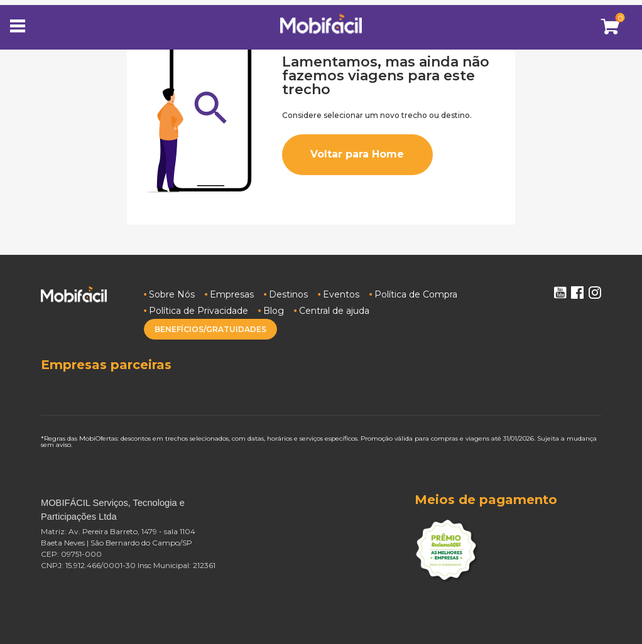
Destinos (288, 294)
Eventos (341, 294)
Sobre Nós (172, 294)
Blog (273, 310)
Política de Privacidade (198, 310)
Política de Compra (415, 294)
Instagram (595, 292)
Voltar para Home (357, 154)
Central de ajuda (334, 310)
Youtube (559, 292)
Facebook (577, 292)
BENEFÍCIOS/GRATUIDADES (210, 329)
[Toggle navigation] (21, 27)
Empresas (232, 294)
